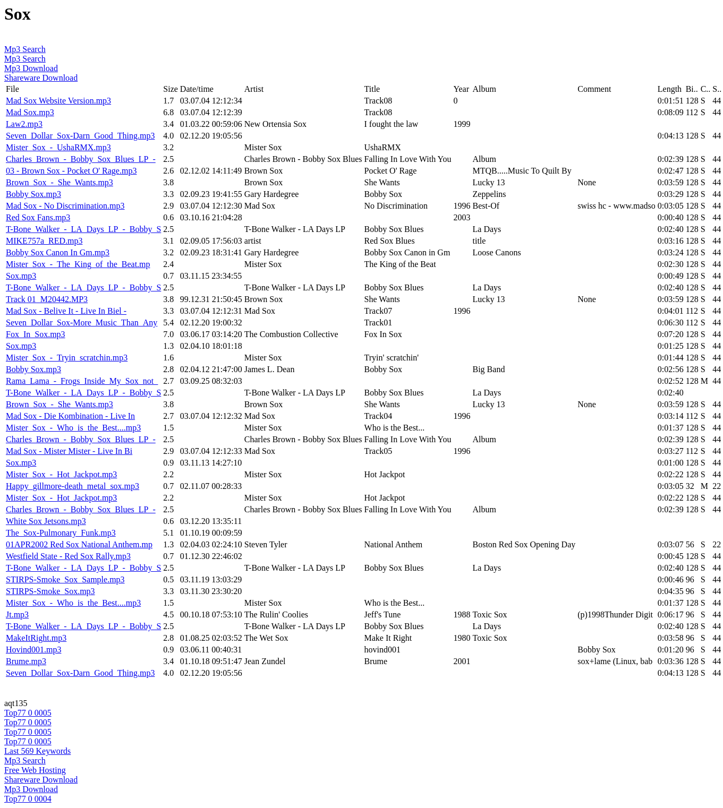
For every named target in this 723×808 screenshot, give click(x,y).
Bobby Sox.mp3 (33, 194)
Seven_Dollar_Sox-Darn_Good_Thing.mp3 (80, 135)
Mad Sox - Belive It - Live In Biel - (66, 310)
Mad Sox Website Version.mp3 (58, 100)
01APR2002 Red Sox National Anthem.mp (79, 544)
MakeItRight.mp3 (36, 637)
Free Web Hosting (35, 770)
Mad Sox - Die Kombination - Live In (70, 415)
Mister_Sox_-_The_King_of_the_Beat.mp (78, 264)
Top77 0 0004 (28, 798)
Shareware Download (41, 77)
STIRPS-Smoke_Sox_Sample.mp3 (65, 579)
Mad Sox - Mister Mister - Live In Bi (69, 450)
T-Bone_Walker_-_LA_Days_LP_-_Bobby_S (83, 229)
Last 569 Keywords (37, 750)
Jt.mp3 (17, 614)
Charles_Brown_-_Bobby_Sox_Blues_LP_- (81, 159)
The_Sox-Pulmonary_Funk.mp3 (61, 532)
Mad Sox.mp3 (30, 112)
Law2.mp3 (24, 123)
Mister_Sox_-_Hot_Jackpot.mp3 (61, 474)
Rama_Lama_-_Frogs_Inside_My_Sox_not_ (82, 380)
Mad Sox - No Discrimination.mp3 (65, 205)
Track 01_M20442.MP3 (47, 299)
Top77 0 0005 (28, 712)
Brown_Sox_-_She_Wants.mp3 (59, 182)
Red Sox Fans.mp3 (38, 217)
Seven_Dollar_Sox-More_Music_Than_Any (81, 322)
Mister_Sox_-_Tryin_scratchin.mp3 (66, 357)
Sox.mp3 (21, 275)
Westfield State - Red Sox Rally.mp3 (68, 556)
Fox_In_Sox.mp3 (35, 334)
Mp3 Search (25, 49)
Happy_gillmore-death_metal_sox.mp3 (72, 486)
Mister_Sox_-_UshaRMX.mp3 (58, 147)
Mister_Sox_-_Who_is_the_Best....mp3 (73, 427)
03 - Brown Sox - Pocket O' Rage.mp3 (71, 170)
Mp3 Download (31, 68)
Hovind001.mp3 (33, 649)
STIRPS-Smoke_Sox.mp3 (50, 591)
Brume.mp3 (26, 661)
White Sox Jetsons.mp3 (46, 521)
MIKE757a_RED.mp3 (44, 240)
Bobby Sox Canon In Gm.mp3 (57, 252)
